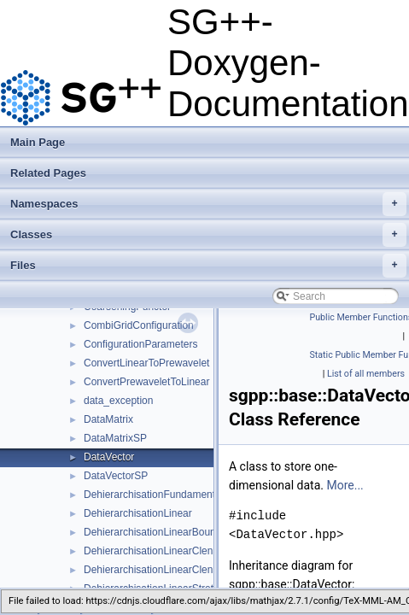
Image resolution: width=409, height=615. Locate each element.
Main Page (37, 142)
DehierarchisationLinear (138, 513)
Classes (208, 235)
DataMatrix (108, 419)
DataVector (109, 457)
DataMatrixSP (115, 438)
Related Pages (48, 173)
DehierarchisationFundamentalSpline (168, 495)
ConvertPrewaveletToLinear (146, 382)
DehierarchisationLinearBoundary (160, 532)
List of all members (366, 373)
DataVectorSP (116, 476)
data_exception (118, 401)
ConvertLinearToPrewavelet (146, 363)
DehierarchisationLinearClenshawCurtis (174, 551)
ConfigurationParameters (140, 344)
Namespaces (208, 204)
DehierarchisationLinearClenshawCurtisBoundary (195, 570)
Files (208, 266)
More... (344, 485)
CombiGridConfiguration (139, 325)
